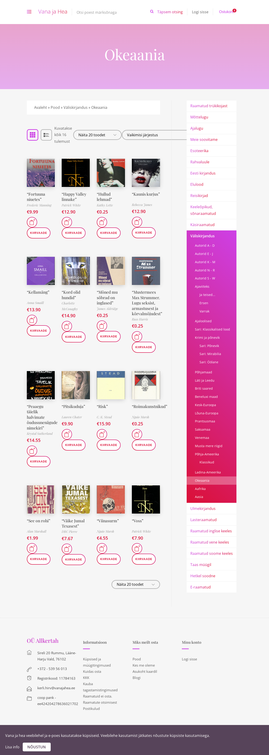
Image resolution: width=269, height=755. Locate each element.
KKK (86, 677)
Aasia (199, 497)
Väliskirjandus (76, 107)
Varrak (204, 311)
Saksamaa (202, 429)
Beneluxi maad (206, 396)
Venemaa (202, 437)
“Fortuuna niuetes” (36, 196)
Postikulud (91, 708)
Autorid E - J (204, 254)
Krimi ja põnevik (207, 337)
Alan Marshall (36, 536)
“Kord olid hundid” (71, 294)
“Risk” (102, 411)
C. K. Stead (104, 422)
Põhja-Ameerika (207, 454)
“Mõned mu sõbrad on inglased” (107, 297)
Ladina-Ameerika (208, 472)
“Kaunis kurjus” (139, 196)
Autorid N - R (205, 270)
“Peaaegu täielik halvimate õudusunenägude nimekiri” (42, 422)
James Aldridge (107, 308)
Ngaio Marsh (140, 422)
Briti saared (204, 388)
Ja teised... (207, 295)
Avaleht (40, 107)
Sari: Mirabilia (210, 354)
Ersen (204, 303)
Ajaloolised (203, 321)
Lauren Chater (72, 422)
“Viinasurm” (108, 526)
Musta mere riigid (208, 446)
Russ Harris (140, 325)
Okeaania (202, 480)
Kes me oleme (144, 665)
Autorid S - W (205, 278)
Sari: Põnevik (209, 346)
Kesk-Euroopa (205, 405)
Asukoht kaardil (145, 671)
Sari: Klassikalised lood (212, 329)
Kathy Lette (105, 205)
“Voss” (138, 526)
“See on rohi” (39, 526)
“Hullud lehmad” (104, 196)
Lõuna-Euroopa (206, 413)
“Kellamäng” (38, 292)
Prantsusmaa (205, 421)
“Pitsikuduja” (74, 411)
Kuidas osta (92, 671)
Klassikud (207, 462)
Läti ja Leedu (204, 380)
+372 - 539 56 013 (52, 668)
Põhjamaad (203, 372)
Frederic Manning (39, 205)
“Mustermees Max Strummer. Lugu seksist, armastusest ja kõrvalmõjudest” (147, 305)
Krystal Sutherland (40, 439)
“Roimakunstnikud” (150, 411)
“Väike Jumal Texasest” (73, 528)
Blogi (137, 677)
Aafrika (200, 489)
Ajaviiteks (202, 286)
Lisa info (12, 747)
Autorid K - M (205, 262)
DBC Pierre (69, 537)
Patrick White (71, 205)
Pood (55, 107)
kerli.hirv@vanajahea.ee (56, 688)
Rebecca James (142, 205)
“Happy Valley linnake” (74, 196)
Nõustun (36, 747)
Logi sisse (200, 11)
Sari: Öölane (209, 362)
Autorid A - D (205, 245)
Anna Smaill (35, 303)
